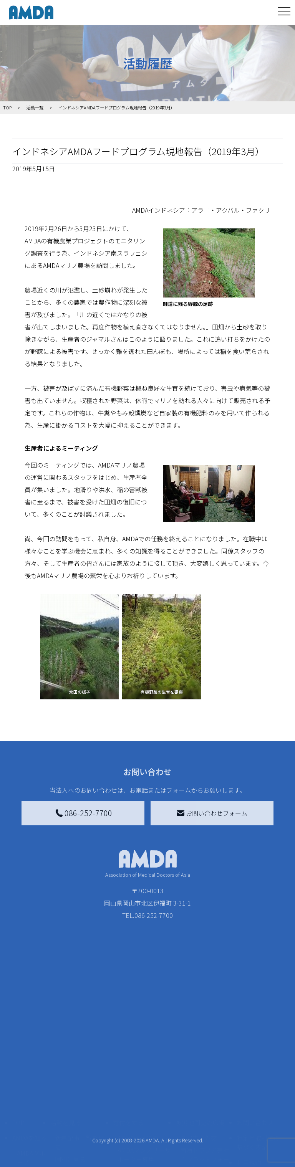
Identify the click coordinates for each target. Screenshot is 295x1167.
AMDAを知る (29, 1058)
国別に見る (70, 1079)
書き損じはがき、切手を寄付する (142, 1096)
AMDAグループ (31, 1078)
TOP (18, 1042)
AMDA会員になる (141, 1058)
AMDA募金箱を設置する (144, 1118)
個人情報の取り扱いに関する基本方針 (258, 1107)
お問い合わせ (255, 1042)
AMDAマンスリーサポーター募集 (144, 1075)
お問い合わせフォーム (212, 813)
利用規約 (249, 1082)
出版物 (26, 1137)
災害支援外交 (198, 1058)
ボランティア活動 (79, 1122)
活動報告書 (29, 1099)
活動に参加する (71, 1107)
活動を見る (65, 1042)
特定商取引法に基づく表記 (258, 1062)
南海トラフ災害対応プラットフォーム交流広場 (204, 1079)
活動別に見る (73, 1091)
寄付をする (128, 1042)
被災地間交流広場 (200, 1042)
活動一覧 (35, 107)
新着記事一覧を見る (79, 1062)
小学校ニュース (29, 1121)
